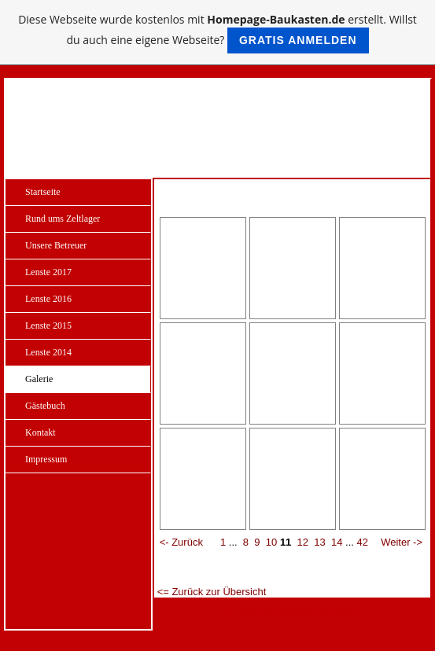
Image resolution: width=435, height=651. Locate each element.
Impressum (46, 459)
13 (319, 542)
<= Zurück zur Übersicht (212, 592)
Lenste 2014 (48, 352)
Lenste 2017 (48, 272)
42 (362, 542)
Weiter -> (401, 542)
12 (302, 542)
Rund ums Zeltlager (62, 218)
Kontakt (40, 432)
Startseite (43, 191)
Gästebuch (45, 405)
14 (336, 542)
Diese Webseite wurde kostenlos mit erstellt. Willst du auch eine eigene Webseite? (217, 32)
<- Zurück (181, 542)
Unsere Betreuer (56, 245)
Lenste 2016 (48, 298)
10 (271, 542)
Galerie (39, 378)
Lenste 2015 (48, 325)
